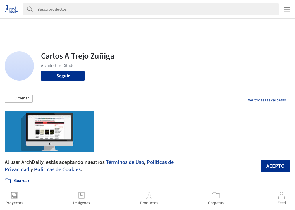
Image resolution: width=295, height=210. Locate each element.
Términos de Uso (125, 162)
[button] (19, 98)
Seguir (63, 76)
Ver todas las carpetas (267, 100)
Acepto (275, 166)
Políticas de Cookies (57, 169)
